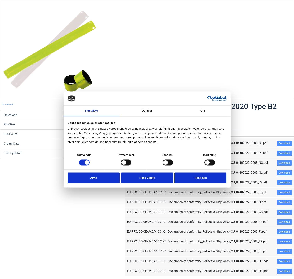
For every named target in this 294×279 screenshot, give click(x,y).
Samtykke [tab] (91, 110)
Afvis (93, 178)
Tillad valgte (147, 178)
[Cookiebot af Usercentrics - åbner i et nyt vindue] (210, 98)
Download (7, 104)
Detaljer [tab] (147, 110)
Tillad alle (200, 178)
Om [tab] (202, 110)
